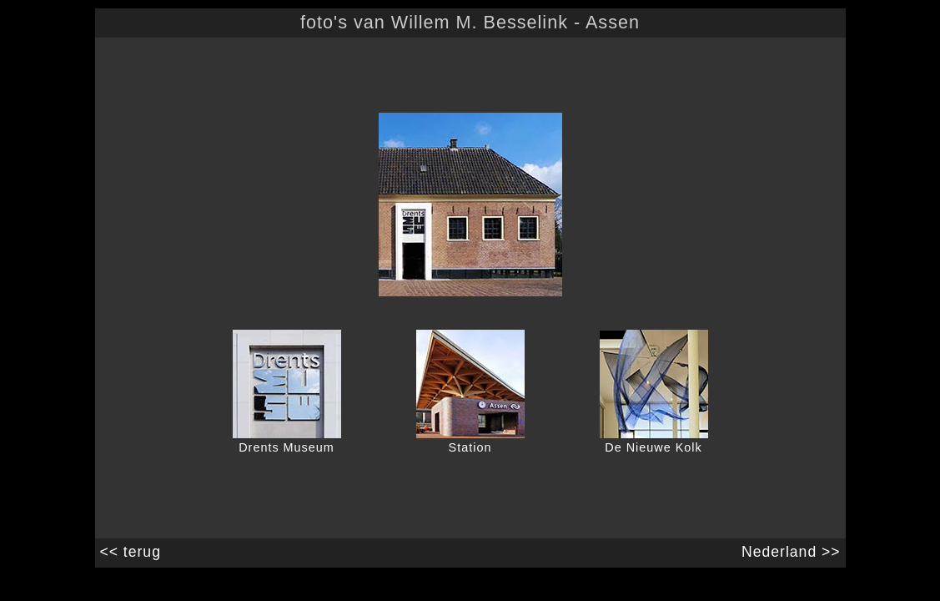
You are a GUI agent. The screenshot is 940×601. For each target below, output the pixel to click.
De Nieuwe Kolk (653, 447)
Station (470, 447)
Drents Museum (286, 447)
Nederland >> (793, 551)
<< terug (128, 551)
